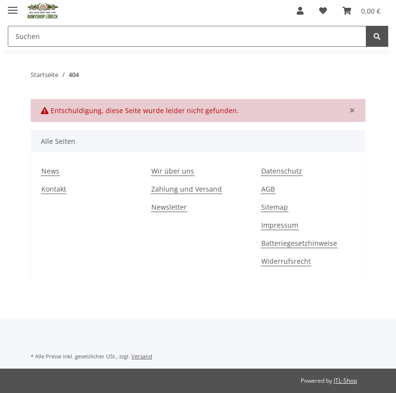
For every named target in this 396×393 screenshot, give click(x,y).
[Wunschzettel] (323, 10)
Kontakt (53, 189)
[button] (300, 10)
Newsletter (169, 207)
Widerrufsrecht (286, 261)
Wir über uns (172, 171)
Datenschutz (281, 171)
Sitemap (274, 207)
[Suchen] (187, 36)
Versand (141, 356)
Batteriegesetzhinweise (299, 243)
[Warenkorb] (361, 10)
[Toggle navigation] (13, 6)
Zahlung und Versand (186, 189)
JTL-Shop (345, 380)
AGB (268, 189)
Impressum (279, 225)
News (50, 171)
